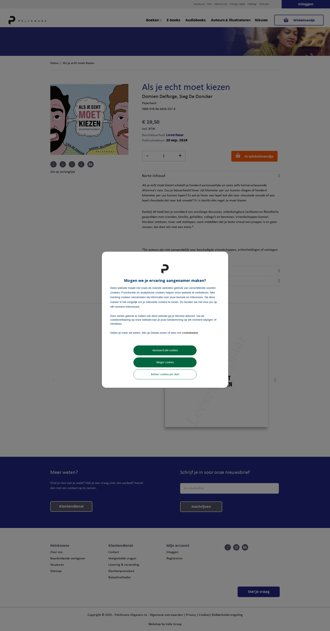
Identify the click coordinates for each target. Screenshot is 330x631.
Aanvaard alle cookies (165, 350)
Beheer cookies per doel (165, 374)
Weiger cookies (165, 362)
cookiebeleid (190, 332)
